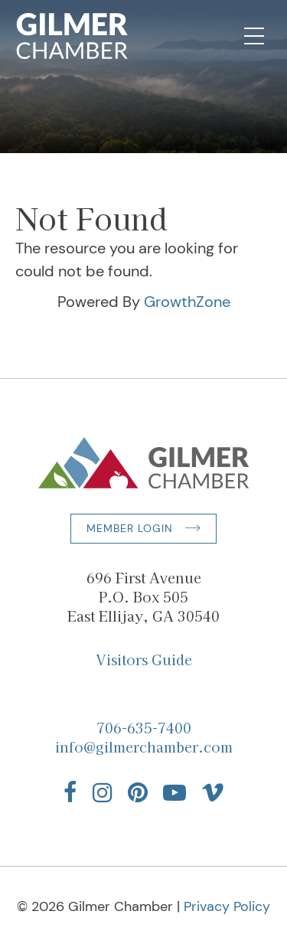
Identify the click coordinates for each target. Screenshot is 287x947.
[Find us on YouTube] (174, 792)
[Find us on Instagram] (102, 792)
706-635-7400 (143, 727)
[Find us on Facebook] (70, 792)
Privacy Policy (227, 906)
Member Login (129, 528)
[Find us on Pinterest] (137, 792)
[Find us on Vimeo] (213, 792)
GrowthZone (187, 302)
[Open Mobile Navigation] (254, 36)
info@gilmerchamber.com (144, 746)
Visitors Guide (144, 659)
